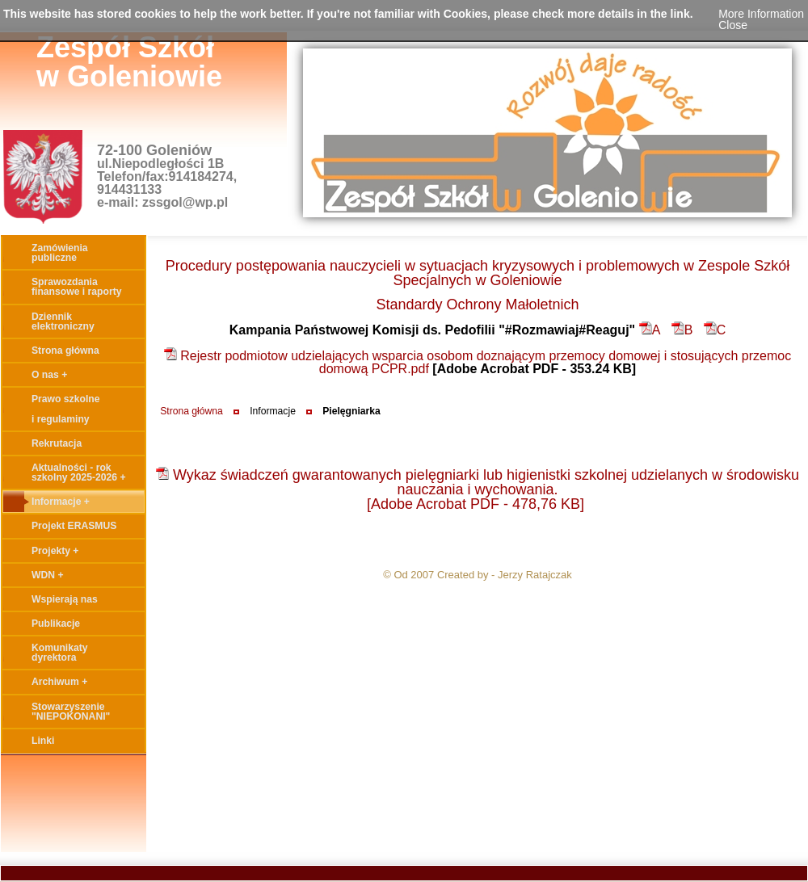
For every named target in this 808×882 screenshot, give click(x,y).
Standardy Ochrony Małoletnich (477, 304)
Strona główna (191, 411)
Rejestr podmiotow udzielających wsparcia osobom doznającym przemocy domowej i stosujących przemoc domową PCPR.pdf (477, 362)
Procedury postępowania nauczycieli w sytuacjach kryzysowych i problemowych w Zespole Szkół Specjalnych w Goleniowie (477, 273)
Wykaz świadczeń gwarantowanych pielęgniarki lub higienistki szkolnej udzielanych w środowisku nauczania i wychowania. (477, 482)
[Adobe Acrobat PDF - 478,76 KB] (475, 504)
